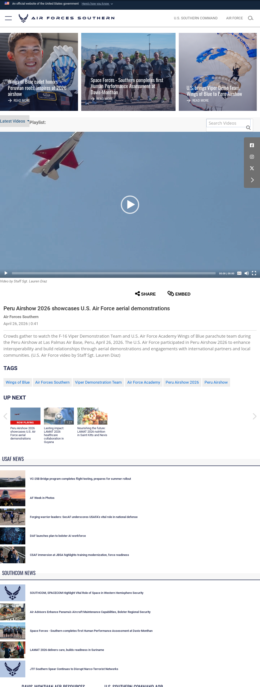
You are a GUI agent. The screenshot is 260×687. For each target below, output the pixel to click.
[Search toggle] (252, 18)
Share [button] (145, 293)
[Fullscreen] (254, 273)
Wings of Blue (18, 382)
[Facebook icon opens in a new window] (252, 145)
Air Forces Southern (52, 382)
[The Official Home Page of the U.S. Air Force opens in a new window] (234, 18)
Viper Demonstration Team (98, 382)
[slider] (114, 273)
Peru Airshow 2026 (182, 382)
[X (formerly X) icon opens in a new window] (252, 168)
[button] (98, 3)
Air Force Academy (143, 382)
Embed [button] (179, 293)
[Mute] (246, 273)
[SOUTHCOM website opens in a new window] (196, 18)
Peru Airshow (216, 382)
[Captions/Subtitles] (239, 273)
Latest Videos (13, 121)
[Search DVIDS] (228, 123)
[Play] (6, 273)
